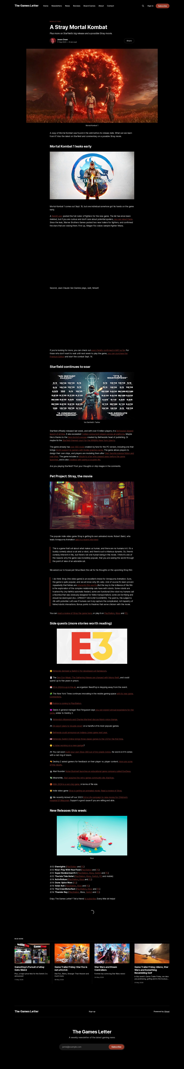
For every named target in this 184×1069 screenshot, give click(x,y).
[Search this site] (143, 6)
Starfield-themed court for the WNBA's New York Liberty (89, 440)
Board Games (89, 6)
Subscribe (162, 6)
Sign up (92, 1011)
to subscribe (90, 899)
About (101, 6)
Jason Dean (62, 39)
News (67, 6)
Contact (110, 6)
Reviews (76, 6)
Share (129, 41)
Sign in (150, 6)
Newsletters (57, 6)
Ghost (166, 1011)
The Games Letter (26, 5)
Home (45, 6)
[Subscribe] (116, 1046)
